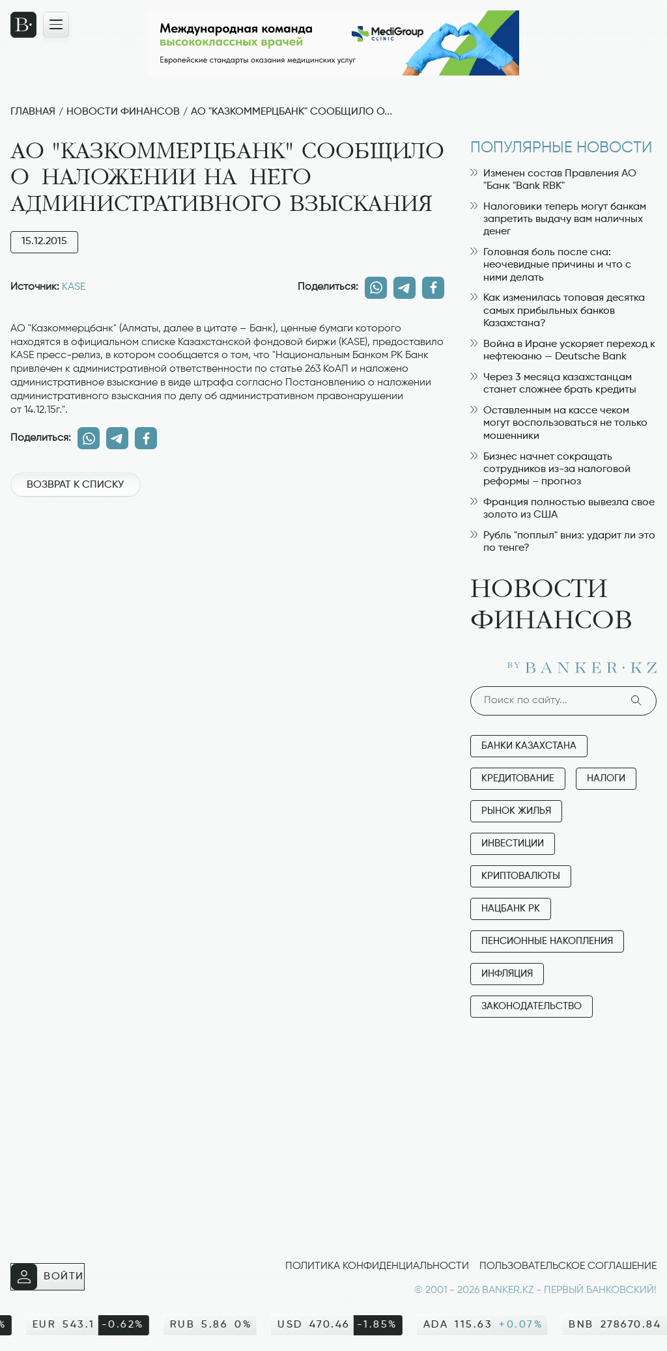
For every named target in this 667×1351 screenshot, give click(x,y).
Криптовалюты (520, 876)
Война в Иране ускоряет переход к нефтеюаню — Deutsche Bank (562, 350)
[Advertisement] (227, 552)
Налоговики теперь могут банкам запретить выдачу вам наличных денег (558, 219)
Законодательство (531, 1006)
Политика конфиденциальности (377, 1266)
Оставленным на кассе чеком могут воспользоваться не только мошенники (558, 423)
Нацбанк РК (510, 908)
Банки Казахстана (528, 746)
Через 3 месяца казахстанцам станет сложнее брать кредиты (553, 383)
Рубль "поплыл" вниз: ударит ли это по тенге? (562, 542)
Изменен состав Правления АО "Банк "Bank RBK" (553, 180)
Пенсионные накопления (547, 941)
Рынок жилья (516, 811)
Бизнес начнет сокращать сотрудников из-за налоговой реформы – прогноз (550, 469)
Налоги (606, 778)
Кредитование (517, 778)
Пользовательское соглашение (568, 1266)
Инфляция (507, 974)
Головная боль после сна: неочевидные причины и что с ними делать (550, 265)
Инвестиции (512, 843)
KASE (73, 287)
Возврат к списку (75, 485)
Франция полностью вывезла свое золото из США (562, 508)
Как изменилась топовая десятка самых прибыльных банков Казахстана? (557, 310)
